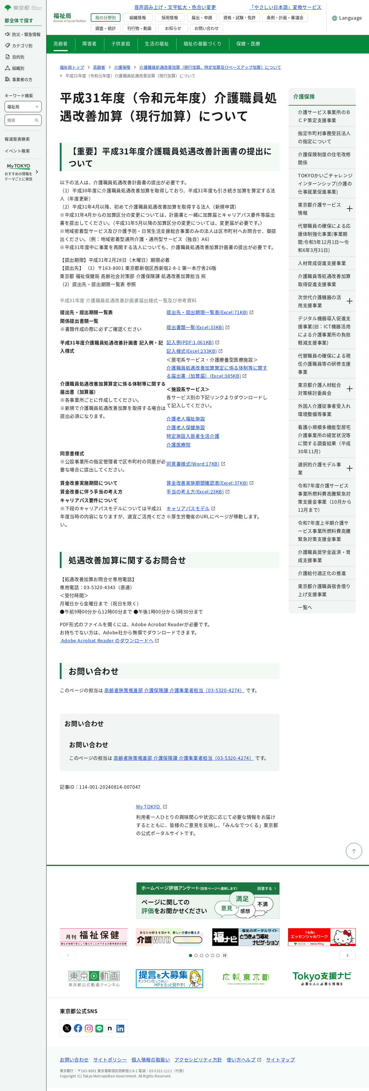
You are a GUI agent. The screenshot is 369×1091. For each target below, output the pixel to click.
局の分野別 (105, 17)
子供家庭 (121, 43)
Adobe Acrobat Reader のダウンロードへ (129, 641)
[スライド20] (218, 958)
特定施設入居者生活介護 (192, 435)
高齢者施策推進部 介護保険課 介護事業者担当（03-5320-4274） (174, 693)
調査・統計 (105, 28)
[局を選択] (23, 106)
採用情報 (170, 17)
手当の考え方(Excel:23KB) (195, 491)
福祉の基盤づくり (202, 43)
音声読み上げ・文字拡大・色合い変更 (175, 6)
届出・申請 (202, 17)
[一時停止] (225, 958)
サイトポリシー (110, 1062)
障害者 (89, 43)
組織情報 (137, 17)
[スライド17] (212, 958)
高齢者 (60, 43)
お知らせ (173, 28)
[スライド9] (201, 958)
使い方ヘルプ (241, 1062)
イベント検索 (17, 151)
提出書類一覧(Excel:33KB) (195, 327)
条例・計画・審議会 (285, 17)
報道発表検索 (17, 139)
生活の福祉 (157, 43)
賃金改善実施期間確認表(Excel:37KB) (207, 482)
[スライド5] (196, 958)
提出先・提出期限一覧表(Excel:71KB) (207, 312)
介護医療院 (178, 444)
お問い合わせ (206, 28)
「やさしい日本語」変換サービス (285, 6)
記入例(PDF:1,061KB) (190, 342)
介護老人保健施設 (185, 427)
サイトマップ (280, 1062)
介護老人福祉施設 (185, 418)
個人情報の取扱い (150, 1062)
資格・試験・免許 (239, 17)
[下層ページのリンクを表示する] (349, 208)
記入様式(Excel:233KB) (191, 350)
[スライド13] (207, 958)
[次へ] (348, 958)
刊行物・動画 (139, 28)
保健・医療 (248, 43)
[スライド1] (190, 958)
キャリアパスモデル (188, 508)
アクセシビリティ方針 (198, 1062)
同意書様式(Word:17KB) (192, 463)
